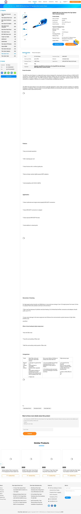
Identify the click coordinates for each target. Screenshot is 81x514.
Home (1, 488)
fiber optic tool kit (37, 408)
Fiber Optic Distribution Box (9, 21)
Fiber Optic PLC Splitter (9, 23)
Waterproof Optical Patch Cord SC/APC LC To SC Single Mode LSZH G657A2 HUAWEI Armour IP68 (19, 496)
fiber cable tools (47, 408)
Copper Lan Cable (9, 36)
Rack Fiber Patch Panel (9, 29)
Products (2, 489)
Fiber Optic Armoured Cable (9, 15)
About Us (2, 491)
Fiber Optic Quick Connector (9, 26)
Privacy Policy (3, 499)
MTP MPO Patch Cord (9, 34)
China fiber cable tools (22, 512)
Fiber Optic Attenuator (9, 49)
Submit (30, 433)
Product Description (36, 52)
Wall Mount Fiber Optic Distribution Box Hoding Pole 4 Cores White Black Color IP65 (37, 489)
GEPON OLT (9, 39)
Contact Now (8, 76)
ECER (62, 512)
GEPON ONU (9, 41)
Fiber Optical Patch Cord (9, 17)
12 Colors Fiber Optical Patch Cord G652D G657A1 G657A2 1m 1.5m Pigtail (20, 489)
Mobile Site (2, 497)
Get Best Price (58, 44)
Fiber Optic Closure (9, 32)
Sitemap (1, 495)
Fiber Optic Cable (9, 56)
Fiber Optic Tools (9, 53)
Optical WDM (9, 46)
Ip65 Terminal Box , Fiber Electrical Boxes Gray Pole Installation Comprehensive (37, 502)
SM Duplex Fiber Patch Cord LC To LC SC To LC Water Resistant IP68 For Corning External (20, 502)
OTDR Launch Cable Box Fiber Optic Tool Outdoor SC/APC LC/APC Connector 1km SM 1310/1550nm (71, 472)
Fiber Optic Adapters (9, 51)
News (1, 493)
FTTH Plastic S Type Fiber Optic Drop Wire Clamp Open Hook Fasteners (50, 472)
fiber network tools (27, 408)
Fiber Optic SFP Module (9, 44)
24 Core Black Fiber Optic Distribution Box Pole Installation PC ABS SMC (38, 496)
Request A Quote (75, 1)
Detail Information (26, 52)
